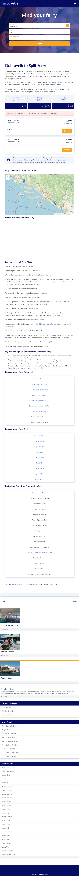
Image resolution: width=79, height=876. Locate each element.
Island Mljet (6, 809)
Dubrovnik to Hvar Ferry (39, 411)
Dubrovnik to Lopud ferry (39, 379)
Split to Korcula (39, 441)
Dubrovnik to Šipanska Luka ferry (39, 406)
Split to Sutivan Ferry (9, 625)
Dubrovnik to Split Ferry (25, 66)
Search (39, 43)
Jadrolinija (48, 552)
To (11, 30)
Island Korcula (7, 790)
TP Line (29, 552)
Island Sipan (6, 835)
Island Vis (5, 847)
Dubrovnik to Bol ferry (39, 384)
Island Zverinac (7, 851)
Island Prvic (6, 820)
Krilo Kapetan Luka (39, 552)
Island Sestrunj (7, 832)
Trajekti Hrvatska (8, 711)
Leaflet (56, 213)
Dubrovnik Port (39, 563)
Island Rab (5, 828)
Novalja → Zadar (8, 689)
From (12, 24)
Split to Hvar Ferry (8, 737)
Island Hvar (6, 775)
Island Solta (6, 839)
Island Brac (31, 85)
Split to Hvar (39, 447)
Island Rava (6, 824)
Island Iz (5, 782)
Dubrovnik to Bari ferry (39, 400)
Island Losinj (6, 801)
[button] (67, 25)
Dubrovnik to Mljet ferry (39, 395)
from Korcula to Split (35, 368)
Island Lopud (6, 798)
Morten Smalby (7, 652)
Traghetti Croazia (8, 715)
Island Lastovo (7, 794)
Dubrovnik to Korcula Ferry (11, 756)
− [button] (7, 179)
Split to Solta (39, 457)
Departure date (15, 36)
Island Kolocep (7, 786)
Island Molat (6, 805)
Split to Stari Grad (39, 436)
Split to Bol (39, 463)
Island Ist (5, 779)
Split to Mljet (39, 474)
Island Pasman (7, 817)
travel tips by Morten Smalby (22, 584)
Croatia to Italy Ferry (9, 733)
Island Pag (5, 813)
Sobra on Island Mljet (59, 82)
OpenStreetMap (69, 213)
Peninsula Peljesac (8, 854)
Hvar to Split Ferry (8, 749)
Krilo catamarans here (46, 324)
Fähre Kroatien (7, 707)
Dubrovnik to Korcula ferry (39, 390)
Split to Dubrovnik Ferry (10, 741)
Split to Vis (39, 452)
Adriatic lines (6, 678)
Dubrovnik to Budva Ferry (39, 417)
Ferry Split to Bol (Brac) (10, 745)
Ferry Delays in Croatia (10, 726)
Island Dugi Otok (8, 771)
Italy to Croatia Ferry (9, 730)
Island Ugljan (6, 843)
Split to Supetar (39, 479)
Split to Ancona (39, 468)
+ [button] (7, 176)
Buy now (67, 131)
